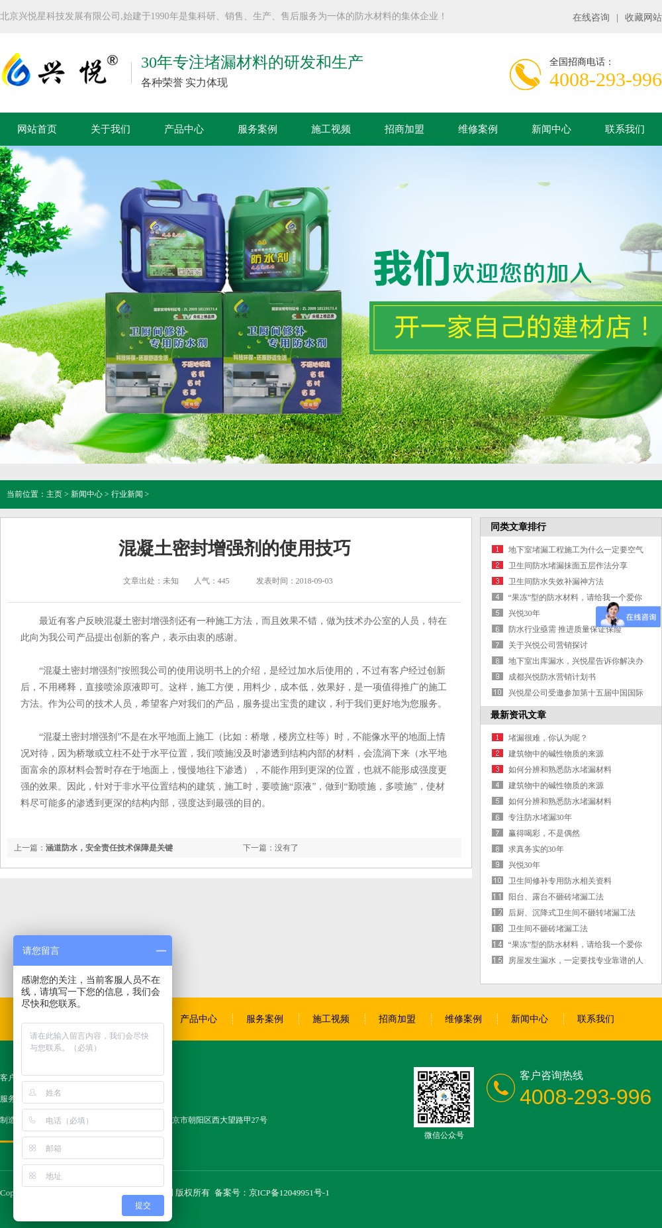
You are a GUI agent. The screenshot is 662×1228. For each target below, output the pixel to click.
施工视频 (331, 129)
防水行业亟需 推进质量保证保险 (565, 629)
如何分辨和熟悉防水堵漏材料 (560, 769)
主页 (54, 494)
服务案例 (257, 129)
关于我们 (110, 129)
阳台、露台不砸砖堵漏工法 (556, 896)
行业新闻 (127, 494)
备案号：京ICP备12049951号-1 (272, 1193)
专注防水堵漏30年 (540, 817)
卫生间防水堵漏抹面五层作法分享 (568, 565)
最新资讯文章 (518, 715)
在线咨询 (591, 18)
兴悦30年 (524, 613)
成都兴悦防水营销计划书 (552, 677)
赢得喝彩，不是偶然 (544, 833)
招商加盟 (404, 129)
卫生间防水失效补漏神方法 (556, 581)
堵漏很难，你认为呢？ (548, 737)
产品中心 (184, 129)
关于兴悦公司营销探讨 (548, 645)
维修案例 (478, 129)
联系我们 (625, 129)
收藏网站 (643, 18)
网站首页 (37, 129)
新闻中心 (551, 129)
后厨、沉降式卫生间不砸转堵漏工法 (572, 912)
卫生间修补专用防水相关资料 (560, 881)
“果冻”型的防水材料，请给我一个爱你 (575, 597)
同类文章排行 (518, 527)
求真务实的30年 (536, 849)
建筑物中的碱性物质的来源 (556, 753)
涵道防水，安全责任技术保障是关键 (109, 847)
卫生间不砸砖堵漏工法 (548, 928)
